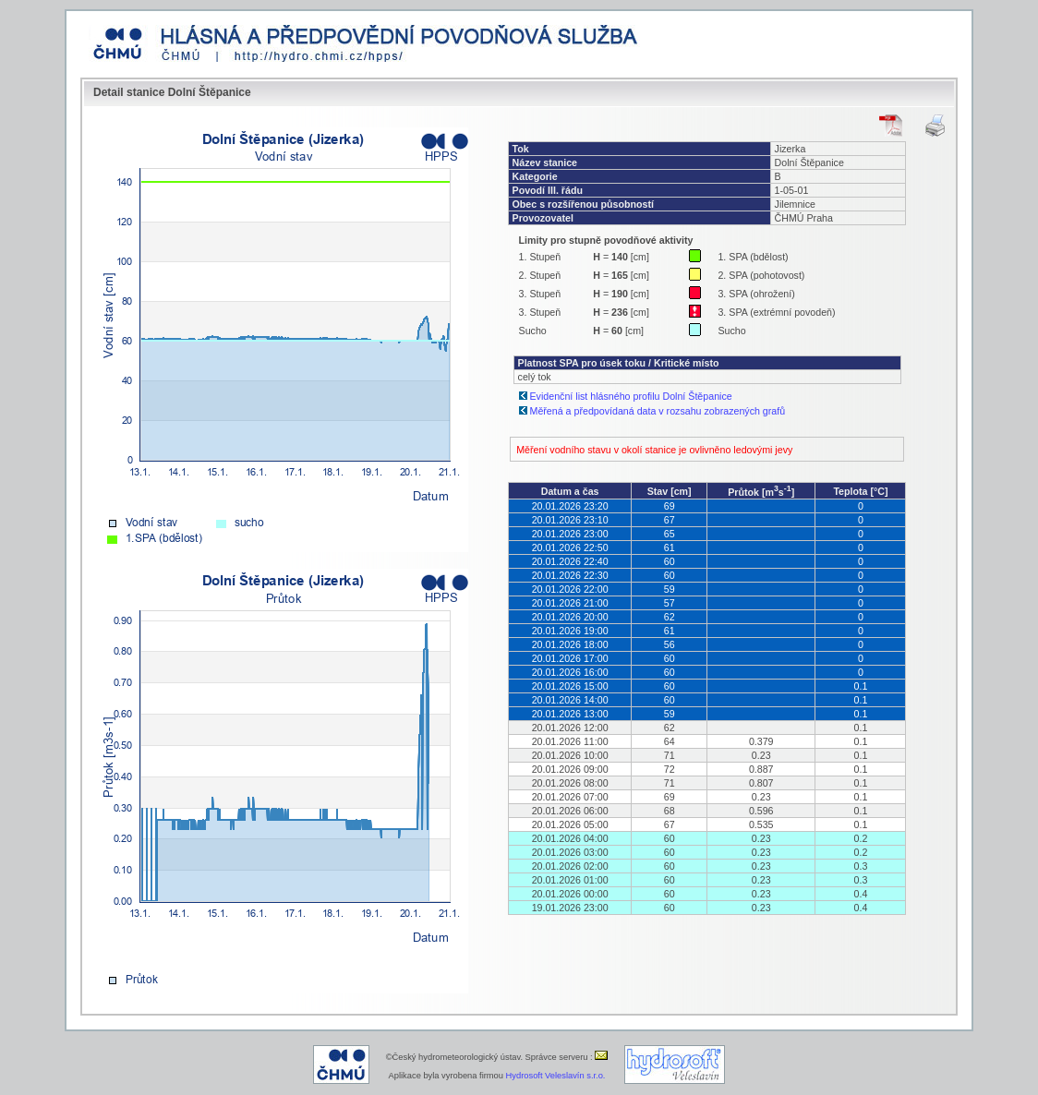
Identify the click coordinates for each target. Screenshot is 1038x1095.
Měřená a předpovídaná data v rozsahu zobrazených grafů (658, 410)
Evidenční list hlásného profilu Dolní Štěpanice (631, 396)
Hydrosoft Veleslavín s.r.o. (556, 1075)
